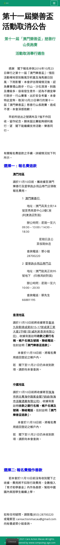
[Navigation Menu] (54, 3)
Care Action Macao (35, 538)
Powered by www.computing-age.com (35, 542)
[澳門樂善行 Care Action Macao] (5, 3)
